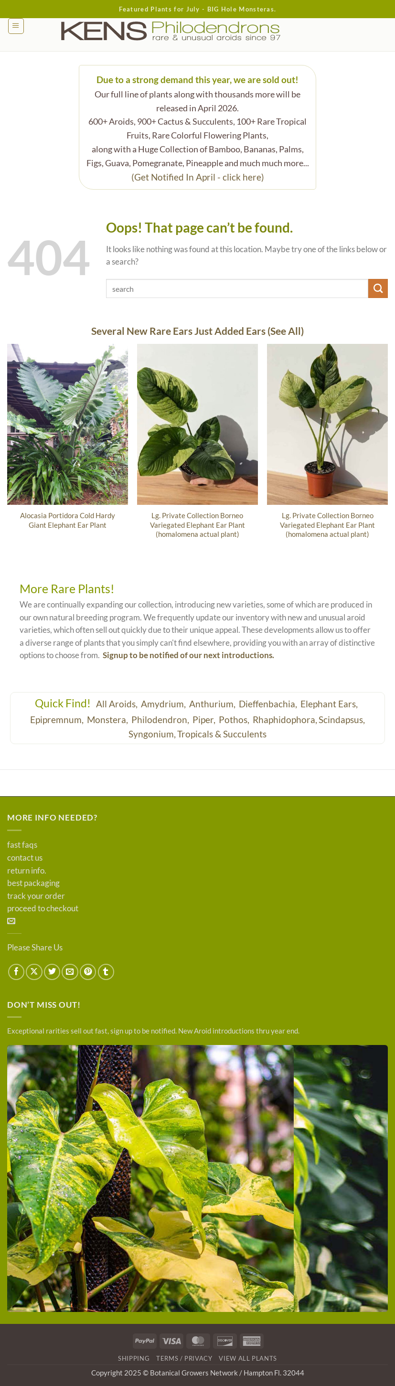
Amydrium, (164, 703)
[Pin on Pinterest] (88, 972)
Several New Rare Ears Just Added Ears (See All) (197, 331)
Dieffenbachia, (269, 703)
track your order (36, 896)
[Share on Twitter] (52, 972)
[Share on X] (34, 972)
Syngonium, (152, 733)
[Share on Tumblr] (106, 972)
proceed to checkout (42, 908)
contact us (25, 858)
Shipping (133, 1358)
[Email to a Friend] (70, 972)
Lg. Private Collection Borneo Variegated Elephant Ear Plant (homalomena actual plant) (197, 524)
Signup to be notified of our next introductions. (188, 655)
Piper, (204, 719)
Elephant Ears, (330, 703)
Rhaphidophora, (285, 719)
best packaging (33, 883)
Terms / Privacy (184, 1358)
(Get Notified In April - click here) (197, 176)
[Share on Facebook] (16, 972)
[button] (16, 26)
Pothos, (235, 719)
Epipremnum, (57, 719)
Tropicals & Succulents (222, 733)
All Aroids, (117, 703)
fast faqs (22, 845)
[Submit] (378, 289)
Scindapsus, (342, 719)
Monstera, (108, 719)
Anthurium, (213, 703)
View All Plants (248, 1358)
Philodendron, (161, 719)
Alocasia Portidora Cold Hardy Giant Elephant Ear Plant (67, 520)
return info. (26, 870)
